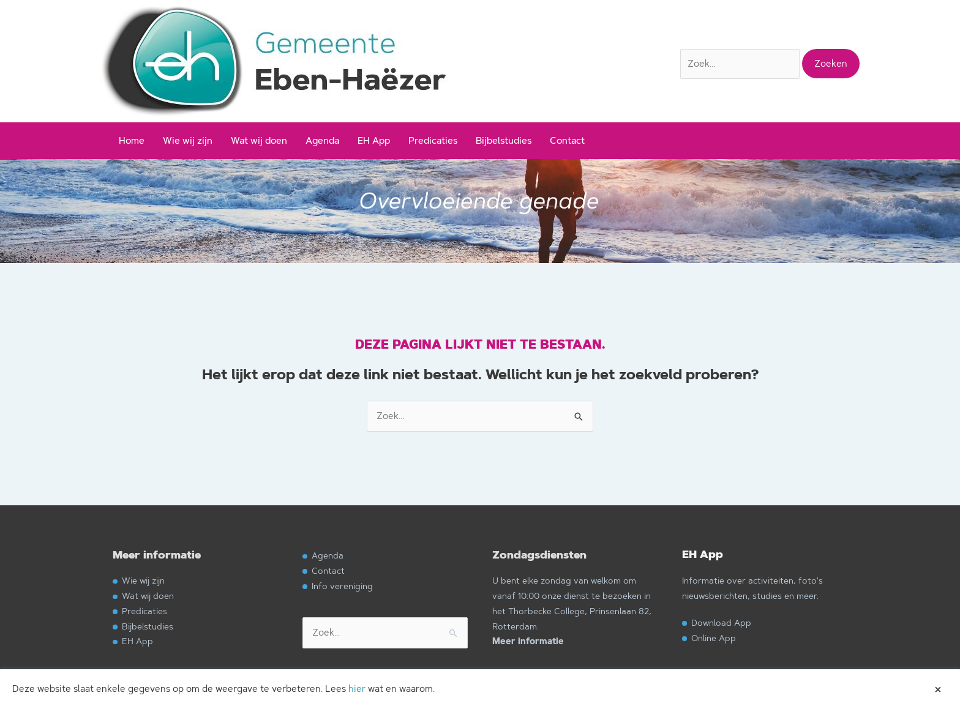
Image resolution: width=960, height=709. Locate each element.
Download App (721, 622)
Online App (713, 638)
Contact (567, 140)
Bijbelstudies (503, 140)
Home (131, 140)
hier (357, 688)
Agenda (322, 140)
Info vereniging (342, 586)
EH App (374, 140)
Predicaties (432, 140)
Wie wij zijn (187, 140)
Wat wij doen (259, 140)
